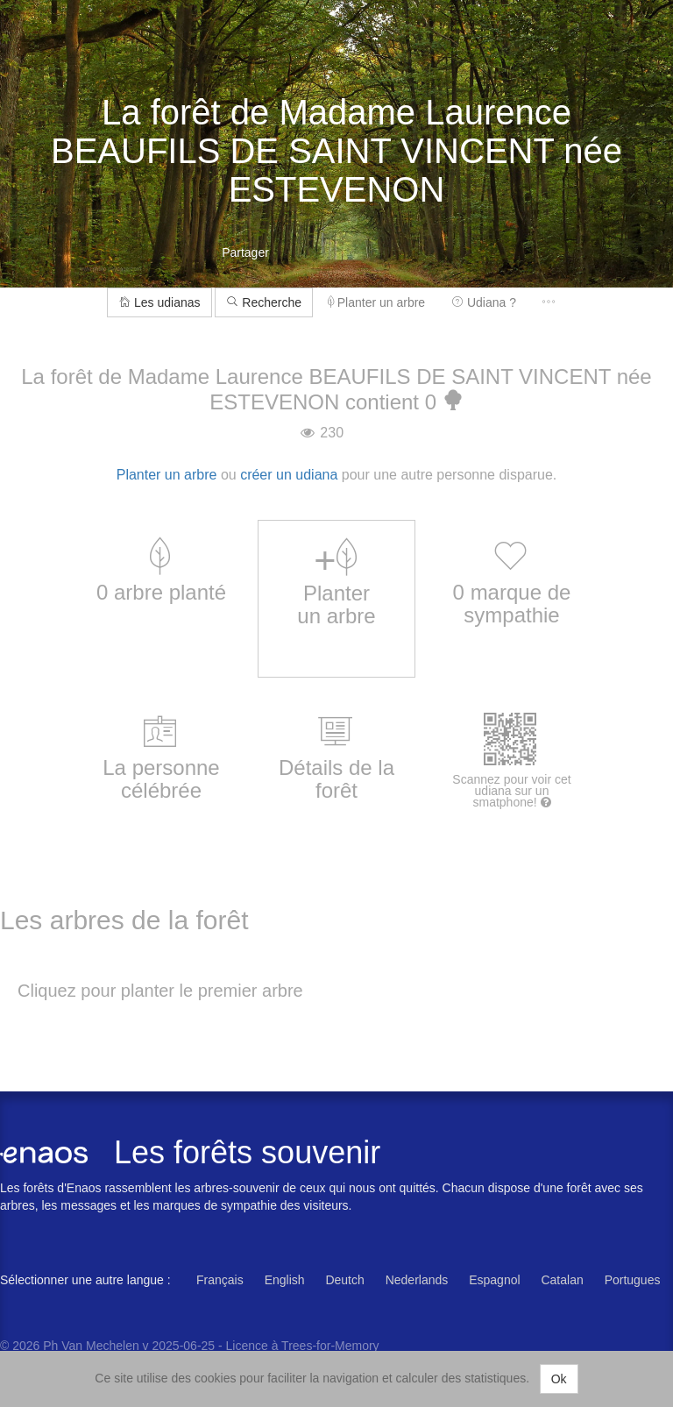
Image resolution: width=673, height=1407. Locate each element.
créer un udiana (288, 474)
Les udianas (159, 302)
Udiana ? (483, 302)
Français (220, 1280)
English (285, 1280)
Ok (559, 1379)
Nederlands (417, 1280)
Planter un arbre (376, 302)
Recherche (263, 302)
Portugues (633, 1280)
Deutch (344, 1280)
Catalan (562, 1280)
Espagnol (494, 1280)
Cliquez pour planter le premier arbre (160, 990)
